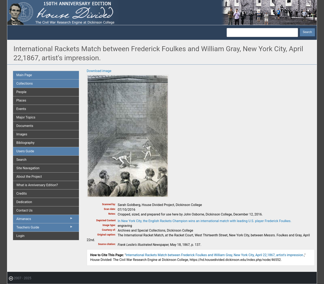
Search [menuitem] (21, 160)
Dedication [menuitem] (24, 202)
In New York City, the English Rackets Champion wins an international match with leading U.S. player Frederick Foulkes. (205, 221)
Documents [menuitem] (24, 126)
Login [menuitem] (20, 236)
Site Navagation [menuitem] (27, 168)
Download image (99, 71)
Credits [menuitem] (21, 193)
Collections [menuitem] (24, 83)
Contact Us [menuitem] (24, 210)
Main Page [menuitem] (24, 75)
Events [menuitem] (21, 109)
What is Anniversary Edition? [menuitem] (37, 185)
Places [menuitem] (21, 100)
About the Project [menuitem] (29, 177)
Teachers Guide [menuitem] (44, 228)
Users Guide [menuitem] (25, 151)
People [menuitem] (21, 92)
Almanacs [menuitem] (44, 220)
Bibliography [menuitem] (25, 143)
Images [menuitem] (21, 134)
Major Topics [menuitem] (25, 117)
